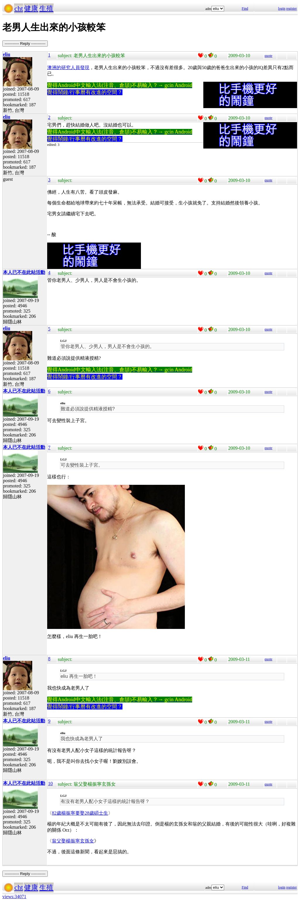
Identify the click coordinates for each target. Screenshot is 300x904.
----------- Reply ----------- (25, 43)
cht (18, 8)
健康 (31, 8)
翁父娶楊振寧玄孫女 (73, 840)
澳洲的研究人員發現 (68, 67)
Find (245, 8)
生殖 (46, 8)
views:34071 (14, 896)
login (281, 8)
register (291, 8)
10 (50, 783)
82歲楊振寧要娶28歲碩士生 (80, 813)
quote (268, 56)
